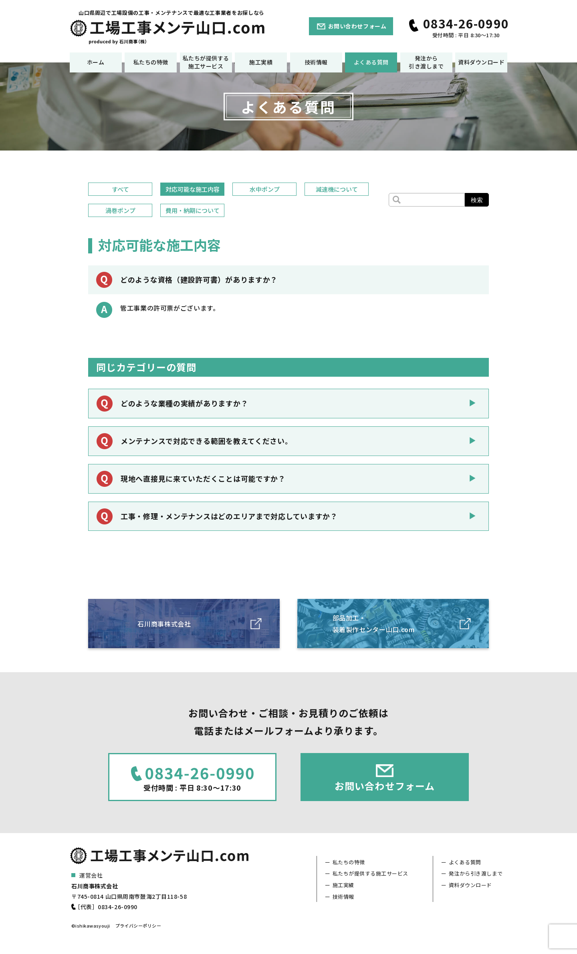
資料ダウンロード (481, 62)
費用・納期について (192, 210)
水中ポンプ (265, 189)
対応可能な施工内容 (192, 189)
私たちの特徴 (150, 62)
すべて (120, 189)
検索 (477, 200)
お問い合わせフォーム (357, 26)
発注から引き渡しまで (426, 62)
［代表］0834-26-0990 (106, 907)
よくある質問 (371, 62)
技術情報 (316, 62)
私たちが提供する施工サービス (206, 62)
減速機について (337, 189)
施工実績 (260, 62)
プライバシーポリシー (138, 925)
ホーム (96, 62)
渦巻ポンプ (120, 210)
